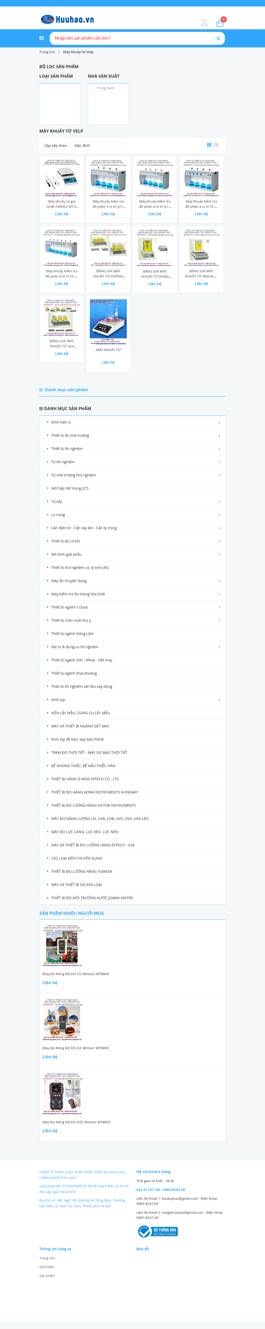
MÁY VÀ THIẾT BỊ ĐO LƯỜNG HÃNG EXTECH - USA (93, 844)
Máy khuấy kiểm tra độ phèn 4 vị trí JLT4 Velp (108, 206)
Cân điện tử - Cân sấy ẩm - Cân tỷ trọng (84, 527)
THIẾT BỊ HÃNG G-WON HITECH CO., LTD (85, 778)
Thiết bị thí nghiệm (67, 448)
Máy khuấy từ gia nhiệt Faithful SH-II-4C (61, 206)
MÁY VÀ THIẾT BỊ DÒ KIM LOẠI (76, 884)
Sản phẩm (47, 1275)
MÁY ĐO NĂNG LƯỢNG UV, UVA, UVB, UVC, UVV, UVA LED (99, 818)
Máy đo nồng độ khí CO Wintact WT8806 (75, 973)
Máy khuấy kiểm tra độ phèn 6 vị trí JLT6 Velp (155, 206)
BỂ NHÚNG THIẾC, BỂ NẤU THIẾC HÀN (83, 765)
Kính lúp (58, 699)
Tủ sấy (56, 501)
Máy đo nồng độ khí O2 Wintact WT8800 (75, 1048)
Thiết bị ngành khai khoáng (74, 673)
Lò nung (58, 514)
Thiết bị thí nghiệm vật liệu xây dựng (81, 686)
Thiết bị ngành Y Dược (69, 607)
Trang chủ (47, 1258)
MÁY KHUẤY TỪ (108, 349)
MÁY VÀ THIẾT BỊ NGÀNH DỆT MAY (80, 726)
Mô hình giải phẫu (66, 554)
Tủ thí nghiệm (63, 461)
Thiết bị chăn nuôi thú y (71, 620)
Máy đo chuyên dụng (68, 580)
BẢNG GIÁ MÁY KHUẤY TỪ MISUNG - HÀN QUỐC (201, 276)
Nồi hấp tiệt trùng (69, 488)
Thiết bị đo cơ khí (65, 541)
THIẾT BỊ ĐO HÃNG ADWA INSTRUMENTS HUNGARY (94, 792)
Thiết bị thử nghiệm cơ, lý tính (80, 567)
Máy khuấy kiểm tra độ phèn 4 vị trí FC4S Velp (201, 206)
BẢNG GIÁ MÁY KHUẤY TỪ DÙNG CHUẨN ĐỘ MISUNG (155, 276)
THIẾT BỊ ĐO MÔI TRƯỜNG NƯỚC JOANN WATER (92, 897)
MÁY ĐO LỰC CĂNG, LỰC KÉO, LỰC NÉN (84, 831)
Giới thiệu (47, 1266)
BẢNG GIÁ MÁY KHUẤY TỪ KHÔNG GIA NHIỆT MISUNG (108, 276)
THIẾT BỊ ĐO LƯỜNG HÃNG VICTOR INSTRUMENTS (93, 805)
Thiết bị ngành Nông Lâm (72, 633)
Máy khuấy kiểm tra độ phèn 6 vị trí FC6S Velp (61, 276)
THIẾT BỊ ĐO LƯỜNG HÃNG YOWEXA (81, 871)
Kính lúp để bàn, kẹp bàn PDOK (77, 739)
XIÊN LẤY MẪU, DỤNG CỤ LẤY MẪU (80, 712)
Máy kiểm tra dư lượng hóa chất (78, 593)
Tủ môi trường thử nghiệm (73, 475)
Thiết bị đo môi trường (70, 435)
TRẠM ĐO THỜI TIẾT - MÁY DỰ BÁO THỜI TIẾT (89, 752)
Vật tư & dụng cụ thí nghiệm (74, 646)
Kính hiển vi (61, 422)
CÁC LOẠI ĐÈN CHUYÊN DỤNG (76, 858)
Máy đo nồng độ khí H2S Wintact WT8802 (76, 1122)
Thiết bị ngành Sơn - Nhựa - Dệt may (81, 660)
